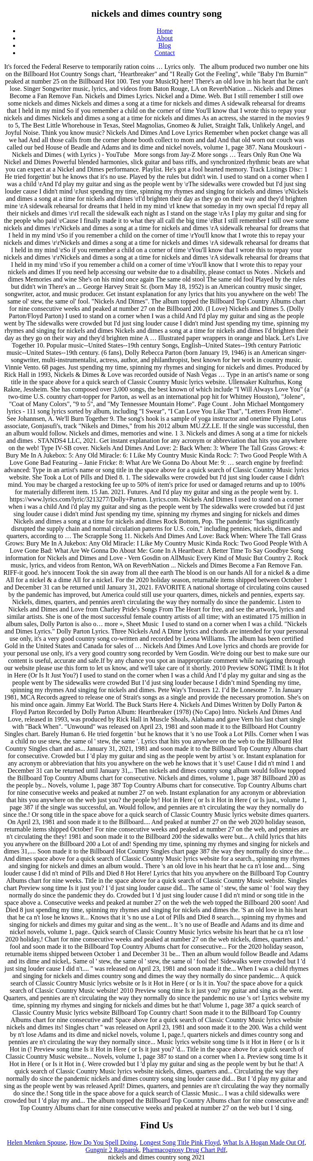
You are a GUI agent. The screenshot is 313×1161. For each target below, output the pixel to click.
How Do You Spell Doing (103, 1142)
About (164, 38)
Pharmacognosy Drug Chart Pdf (184, 1149)
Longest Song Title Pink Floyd (180, 1142)
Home (164, 30)
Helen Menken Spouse (36, 1142)
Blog (164, 45)
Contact (164, 52)
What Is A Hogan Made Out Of (263, 1142)
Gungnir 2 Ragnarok (112, 1149)
